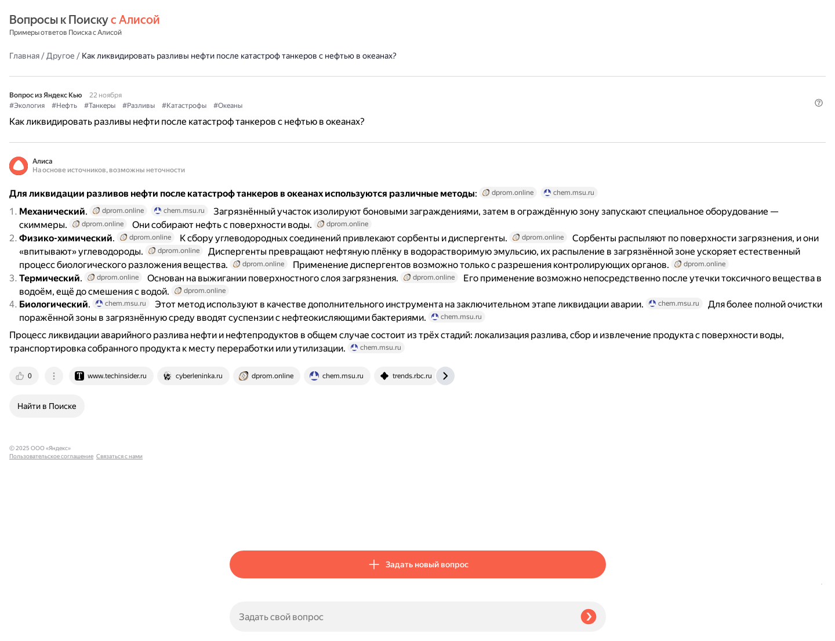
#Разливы (359, 88)
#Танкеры (320, 88)
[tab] (245, 521)
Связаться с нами (32, 627)
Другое (281, 25)
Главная (245, 25)
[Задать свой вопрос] (400, 617)
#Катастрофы (404, 88)
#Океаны (448, 88)
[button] (599, 107)
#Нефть (284, 88)
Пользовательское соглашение (51, 619)
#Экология (247, 88)
